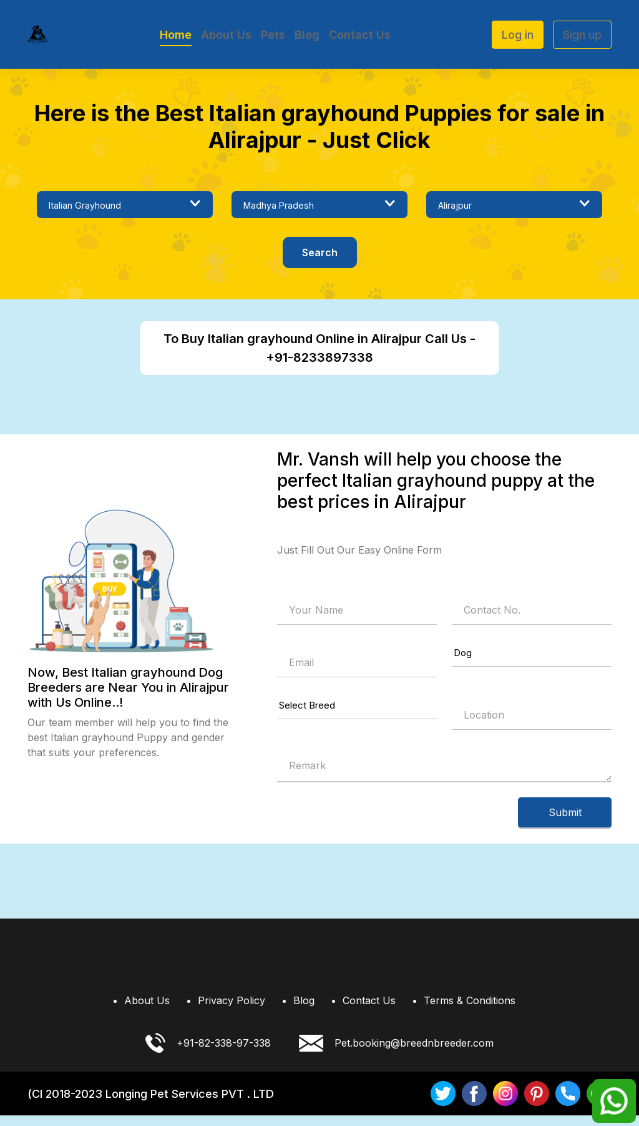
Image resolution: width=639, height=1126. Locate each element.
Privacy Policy (231, 1011)
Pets (273, 34)
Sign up (582, 34)
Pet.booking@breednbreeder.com (396, 1053)
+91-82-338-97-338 (208, 1054)
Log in (518, 34)
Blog (307, 34)
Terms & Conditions (469, 1011)
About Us (226, 34)
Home (176, 34)
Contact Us (360, 34)
